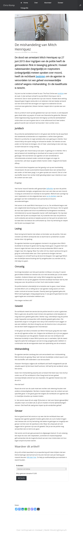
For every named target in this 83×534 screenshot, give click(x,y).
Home (24, 3)
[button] (80, 5)
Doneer (60, 3)
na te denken (51, 196)
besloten (40, 76)
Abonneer (47, 3)
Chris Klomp (34, 52)
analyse (60, 93)
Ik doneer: (19, 465)
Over (36, 3)
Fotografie (24, 8)
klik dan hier (31, 457)
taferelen (49, 188)
